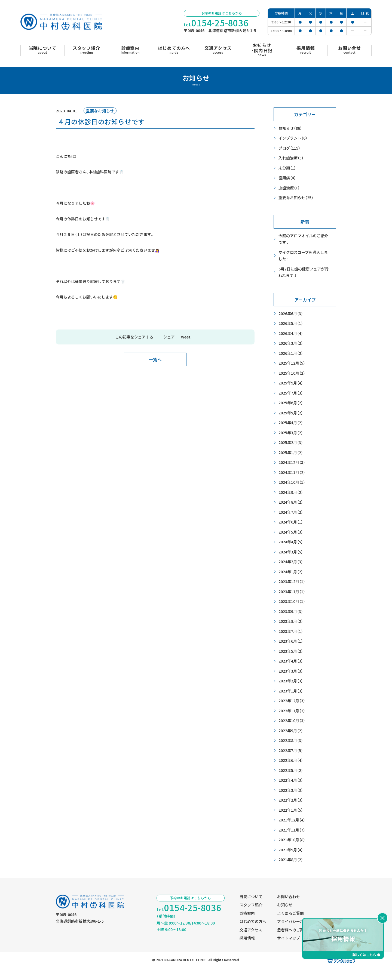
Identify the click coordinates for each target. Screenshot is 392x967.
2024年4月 (290, 541)
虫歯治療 (289, 187)
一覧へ (155, 359)
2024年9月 (290, 492)
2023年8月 (290, 621)
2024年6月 (290, 522)
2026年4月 (290, 333)
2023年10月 (291, 601)
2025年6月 (290, 402)
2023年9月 (290, 611)
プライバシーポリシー (296, 921)
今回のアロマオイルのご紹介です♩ (303, 239)
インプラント (292, 138)
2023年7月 (290, 631)
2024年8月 (290, 502)
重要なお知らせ (295, 197)
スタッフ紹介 (251, 904)
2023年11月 (291, 591)
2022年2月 (290, 800)
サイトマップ (288, 938)
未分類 (287, 168)
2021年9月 (290, 849)
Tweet (185, 337)
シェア (169, 337)
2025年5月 (290, 412)
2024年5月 (290, 532)
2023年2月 (290, 680)
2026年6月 (290, 313)
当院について (251, 896)
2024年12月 (291, 462)
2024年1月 (290, 571)
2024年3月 (290, 552)
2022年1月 (290, 810)
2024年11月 (291, 472)
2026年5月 (290, 323)
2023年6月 (290, 641)
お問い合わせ (288, 896)
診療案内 (247, 913)
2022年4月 (290, 780)
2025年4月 (290, 422)
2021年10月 (291, 839)
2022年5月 (290, 770)
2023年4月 (290, 661)
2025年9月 (290, 383)
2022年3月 (290, 790)
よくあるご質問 (290, 913)
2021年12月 (291, 820)
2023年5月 (290, 651)
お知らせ (290, 128)
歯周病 (287, 177)
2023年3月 (290, 671)
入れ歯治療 (291, 158)
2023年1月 (290, 691)
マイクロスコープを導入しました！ (303, 256)
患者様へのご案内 (292, 929)
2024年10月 (291, 482)
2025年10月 (291, 373)
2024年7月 (290, 512)
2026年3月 (290, 343)
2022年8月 (290, 740)
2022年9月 (290, 730)
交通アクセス (251, 929)
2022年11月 (291, 710)
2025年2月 (290, 442)
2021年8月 (290, 859)
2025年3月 (290, 432)
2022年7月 (290, 750)
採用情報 (247, 938)
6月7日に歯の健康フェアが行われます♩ (303, 272)
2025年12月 (291, 363)
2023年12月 (291, 581)
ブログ (289, 148)
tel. (216, 23)
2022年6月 (290, 760)
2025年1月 (290, 452)
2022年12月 (291, 700)
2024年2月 (290, 561)
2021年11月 (291, 830)
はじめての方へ (253, 921)
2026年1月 (290, 353)
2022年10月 (291, 720)
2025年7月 (290, 393)
